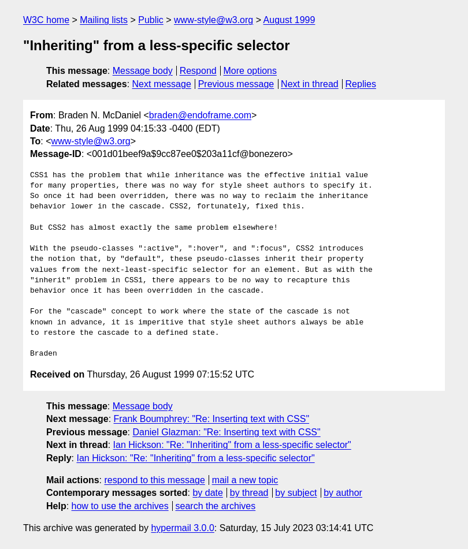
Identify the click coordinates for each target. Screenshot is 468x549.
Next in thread (310, 84)
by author (343, 493)
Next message (161, 84)
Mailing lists (104, 20)
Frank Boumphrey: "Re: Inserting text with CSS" (212, 419)
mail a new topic (245, 480)
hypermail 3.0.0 (182, 528)
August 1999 (289, 20)
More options (250, 71)
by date (207, 493)
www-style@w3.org (213, 20)
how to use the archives (120, 506)
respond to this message (154, 480)
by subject (296, 493)
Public (151, 20)
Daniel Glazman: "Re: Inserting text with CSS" (226, 432)
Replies (361, 84)
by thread (249, 493)
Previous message (236, 84)
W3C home (46, 20)
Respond (198, 71)
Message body (143, 71)
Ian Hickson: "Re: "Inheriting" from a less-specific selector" (232, 445)
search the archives (216, 506)
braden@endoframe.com (200, 115)
